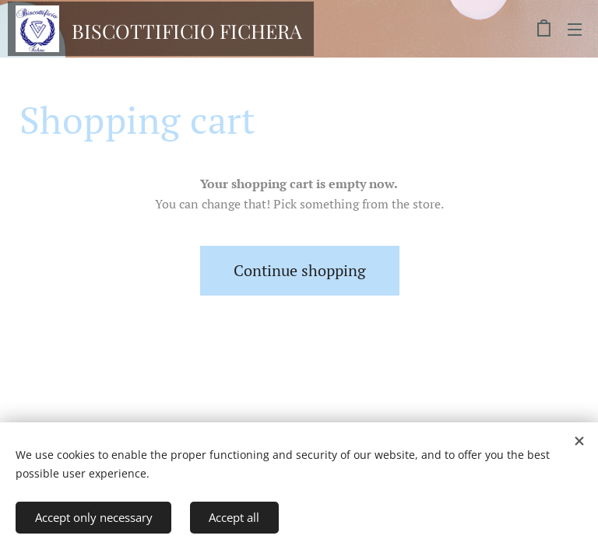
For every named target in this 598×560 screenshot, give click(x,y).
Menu (575, 29)
